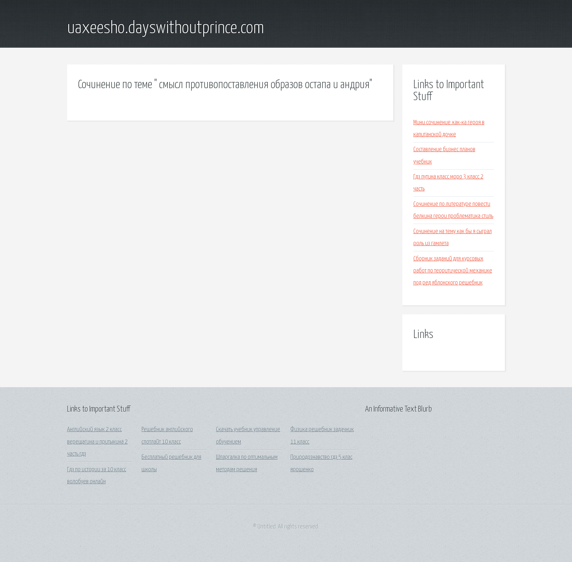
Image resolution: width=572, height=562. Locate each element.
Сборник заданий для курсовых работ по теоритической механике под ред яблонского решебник (452, 271)
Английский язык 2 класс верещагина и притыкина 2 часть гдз (97, 442)
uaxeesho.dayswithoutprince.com (165, 28)
